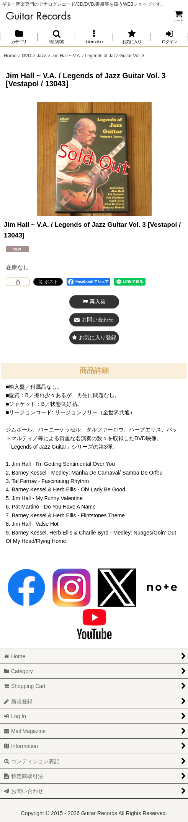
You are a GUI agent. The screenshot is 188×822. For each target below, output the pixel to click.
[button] (56, 36)
